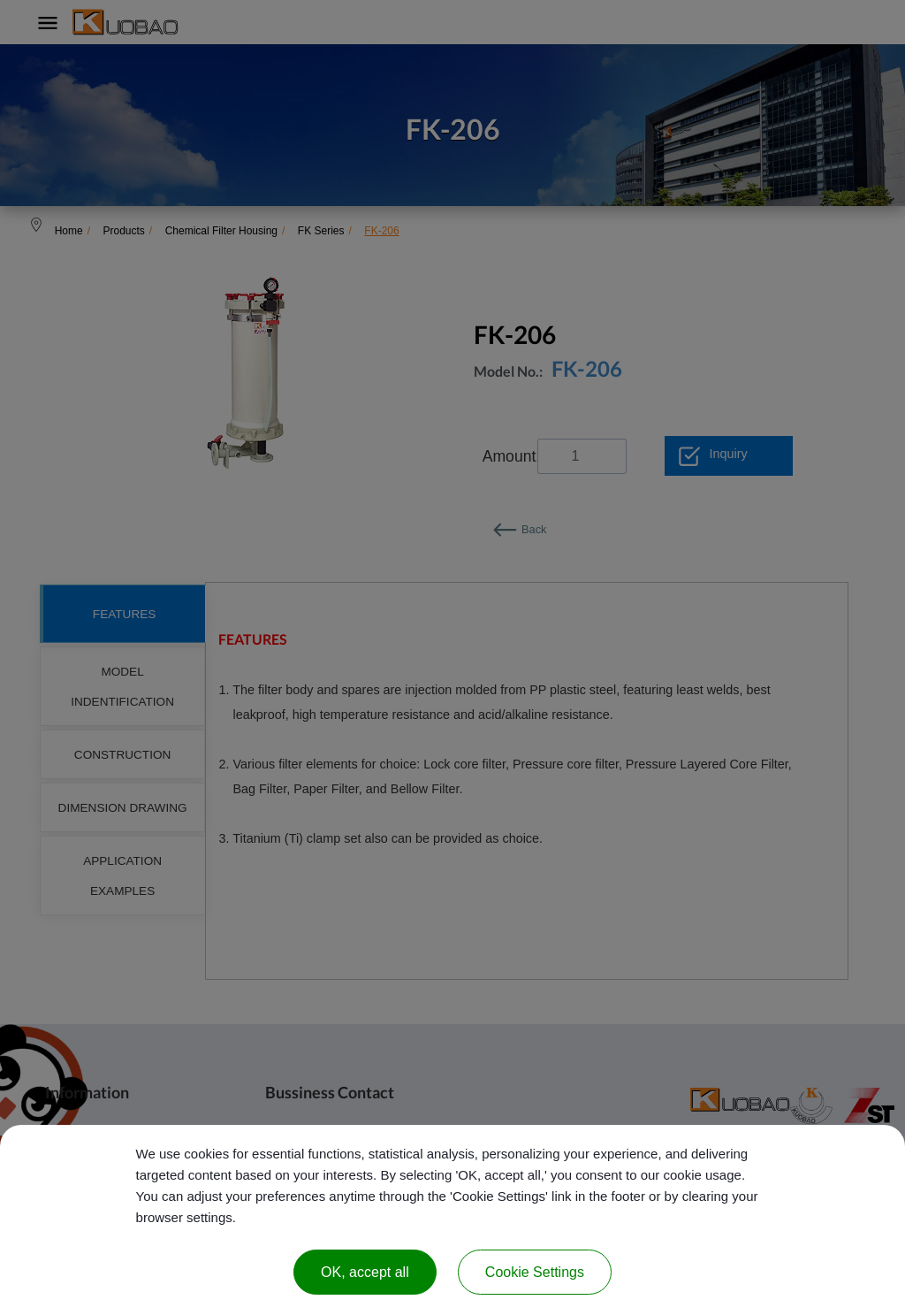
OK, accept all (365, 1272)
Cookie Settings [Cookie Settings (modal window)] (534, 1272)
